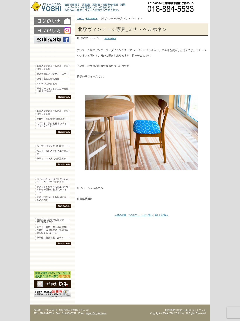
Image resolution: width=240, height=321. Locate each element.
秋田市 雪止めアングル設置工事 (52, 152)
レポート (52, 50)
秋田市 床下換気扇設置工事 (51, 158)
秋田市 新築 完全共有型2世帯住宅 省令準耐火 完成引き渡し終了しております (52, 230)
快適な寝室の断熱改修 (48, 78)
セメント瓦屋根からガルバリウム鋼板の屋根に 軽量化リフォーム (52, 190)
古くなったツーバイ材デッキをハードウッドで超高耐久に (52, 180)
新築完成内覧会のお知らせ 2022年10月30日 (50, 221)
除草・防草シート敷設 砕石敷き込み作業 (52, 198)
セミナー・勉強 (52, 258)
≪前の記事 (120, 215)
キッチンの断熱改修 (48, 83)
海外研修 (52, 264)
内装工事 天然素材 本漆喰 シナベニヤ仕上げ (52, 125)
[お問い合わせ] (183, 310)
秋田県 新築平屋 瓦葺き (50, 237)
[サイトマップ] (198, 310)
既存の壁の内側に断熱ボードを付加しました (52, 67)
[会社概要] (170, 310)
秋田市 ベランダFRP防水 (50, 146)
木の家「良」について (52, 251)
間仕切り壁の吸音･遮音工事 (51, 118)
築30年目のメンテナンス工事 (51, 73)
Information (110, 38)
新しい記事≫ (161, 215)
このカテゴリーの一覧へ (140, 215)
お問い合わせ (203, 6)
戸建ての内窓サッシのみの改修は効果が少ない (52, 90)
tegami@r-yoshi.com (96, 313)
